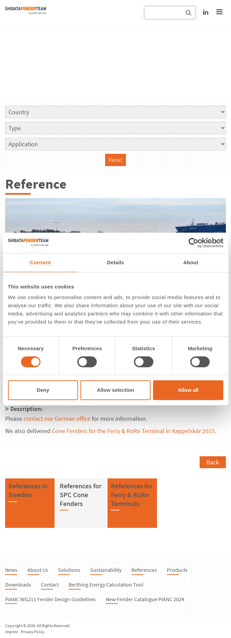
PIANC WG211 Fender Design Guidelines (50, 599)
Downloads (18, 584)
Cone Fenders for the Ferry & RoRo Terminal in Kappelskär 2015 (133, 431)
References (144, 569)
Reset (115, 160)
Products (177, 569)
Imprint (11, 631)
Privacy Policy (33, 631)
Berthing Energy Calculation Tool (106, 584)
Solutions (69, 569)
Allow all (188, 390)
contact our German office (57, 418)
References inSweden (28, 490)
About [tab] (190, 262)
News (11, 569)
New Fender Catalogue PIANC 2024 (145, 599)
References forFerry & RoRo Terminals (132, 494)
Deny (43, 390)
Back (212, 462)
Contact (50, 584)
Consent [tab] (40, 262)
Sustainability (105, 569)
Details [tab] (115, 262)
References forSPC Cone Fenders (80, 494)
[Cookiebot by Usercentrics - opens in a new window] (193, 243)
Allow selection (115, 390)
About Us (37, 569)
